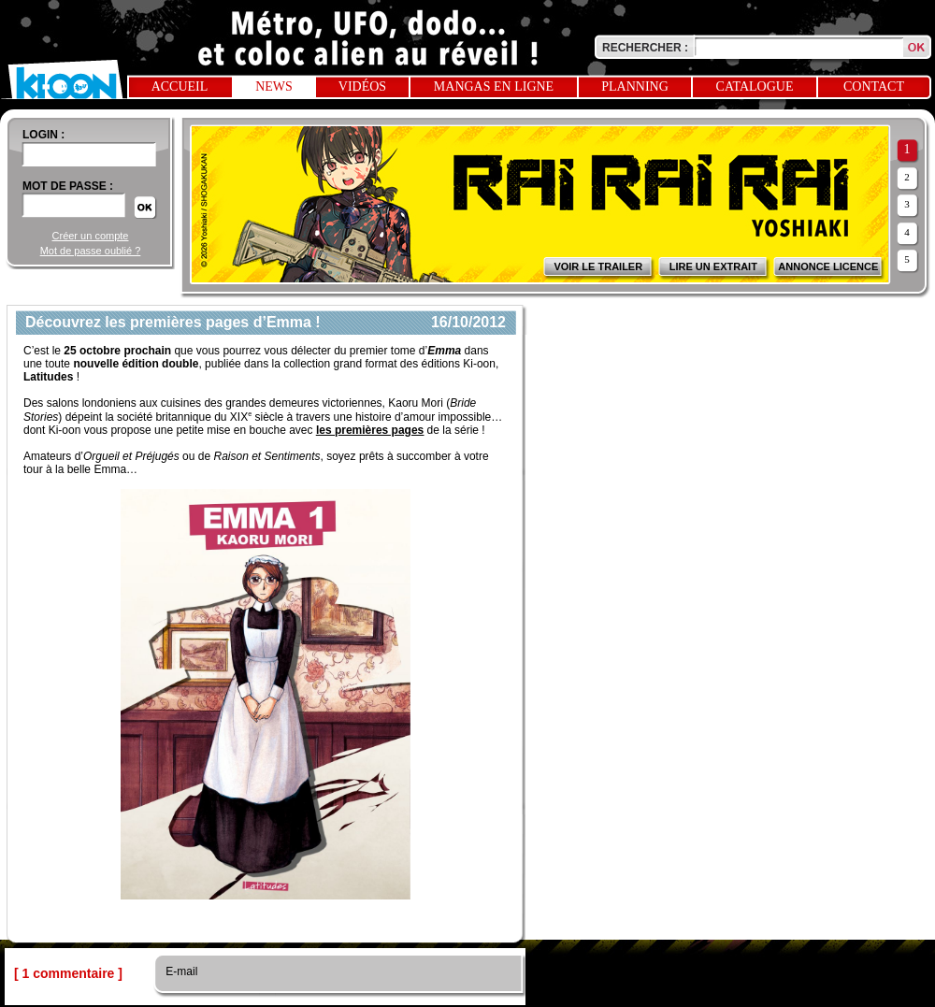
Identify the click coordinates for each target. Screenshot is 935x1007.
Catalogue (755, 86)
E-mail (180, 971)
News (274, 86)
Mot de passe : (67, 186)
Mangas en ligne (494, 86)
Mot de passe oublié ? (90, 250)
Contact (873, 86)
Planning (635, 86)
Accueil (180, 86)
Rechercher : (645, 47)
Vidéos (362, 86)
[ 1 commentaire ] (68, 973)
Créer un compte (90, 235)
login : (43, 134)
